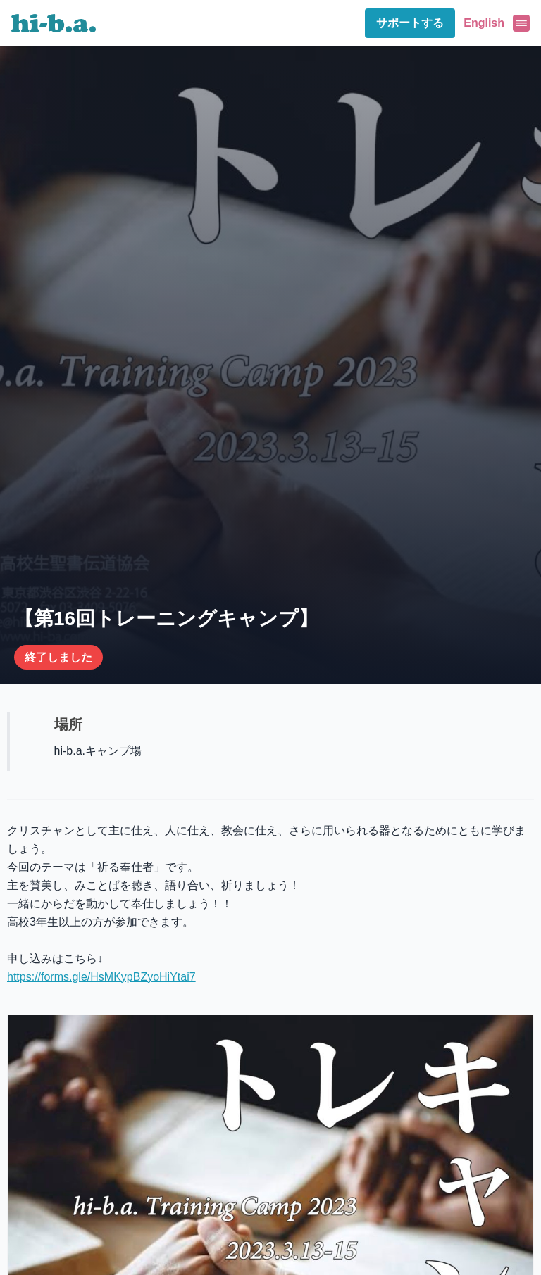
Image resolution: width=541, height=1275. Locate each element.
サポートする (410, 23)
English (484, 23)
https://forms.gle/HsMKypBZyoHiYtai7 (101, 977)
